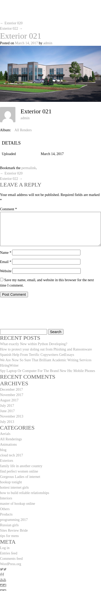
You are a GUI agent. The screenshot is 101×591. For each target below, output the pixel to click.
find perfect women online (19, 471)
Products (6, 514)
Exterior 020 (11, 23)
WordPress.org (10, 564)
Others (5, 509)
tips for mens (9, 536)
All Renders (23, 130)
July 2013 (7, 422)
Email (5, 262)
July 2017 (7, 406)
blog (3, 450)
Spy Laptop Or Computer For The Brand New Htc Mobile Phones (47, 371)
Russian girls (9, 525)
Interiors (6, 498)
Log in (5, 548)
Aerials (5, 434)
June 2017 (7, 411)
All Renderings (11, 439)
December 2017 (11, 389)
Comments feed (11, 559)
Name (5, 253)
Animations (8, 444)
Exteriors (6, 461)
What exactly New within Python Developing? (33, 344)
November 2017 (11, 395)
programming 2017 (14, 520)
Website (6, 271)
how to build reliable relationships (24, 493)
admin (47, 43)
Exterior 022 (11, 28)
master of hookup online (17, 504)
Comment (8, 209)
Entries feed (8, 553)
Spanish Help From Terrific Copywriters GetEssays (37, 355)
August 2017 (9, 400)
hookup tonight (11, 482)
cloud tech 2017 (11, 455)
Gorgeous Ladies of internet (20, 477)
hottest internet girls (14, 487)
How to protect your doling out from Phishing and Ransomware (46, 349)
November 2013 (11, 416)
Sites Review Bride (14, 530)
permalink (28, 168)
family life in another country (21, 466)
